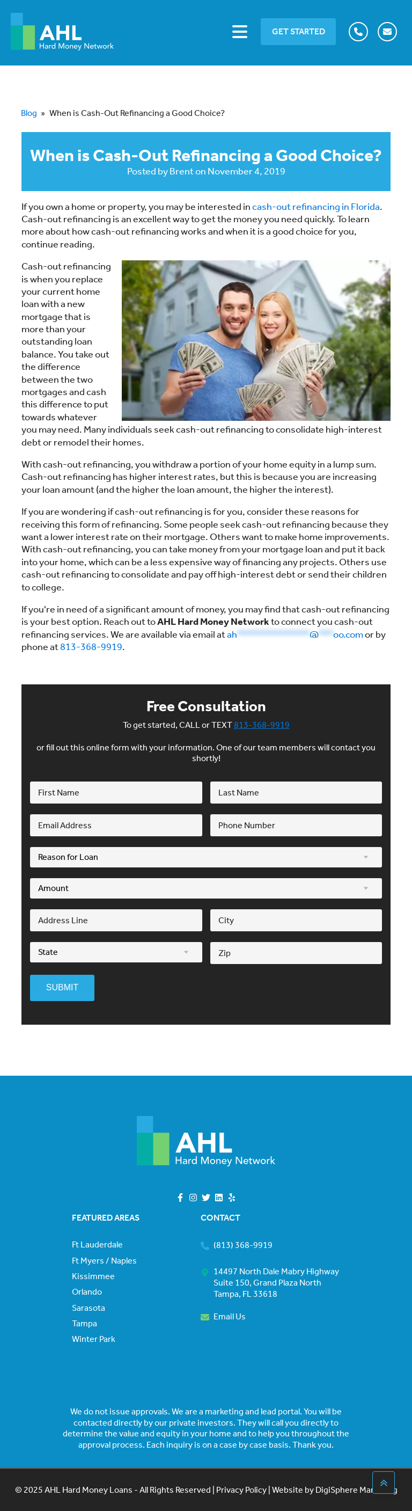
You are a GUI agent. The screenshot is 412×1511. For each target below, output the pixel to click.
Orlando (87, 1292)
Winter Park (93, 1339)
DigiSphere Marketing (356, 1490)
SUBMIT (62, 987)
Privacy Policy (241, 1490)
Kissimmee (93, 1276)
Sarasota (88, 1308)
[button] (360, 31)
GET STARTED (298, 31)
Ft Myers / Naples (104, 1261)
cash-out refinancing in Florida (316, 207)
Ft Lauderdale (97, 1245)
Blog (29, 113)
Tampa (84, 1323)
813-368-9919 (91, 647)
